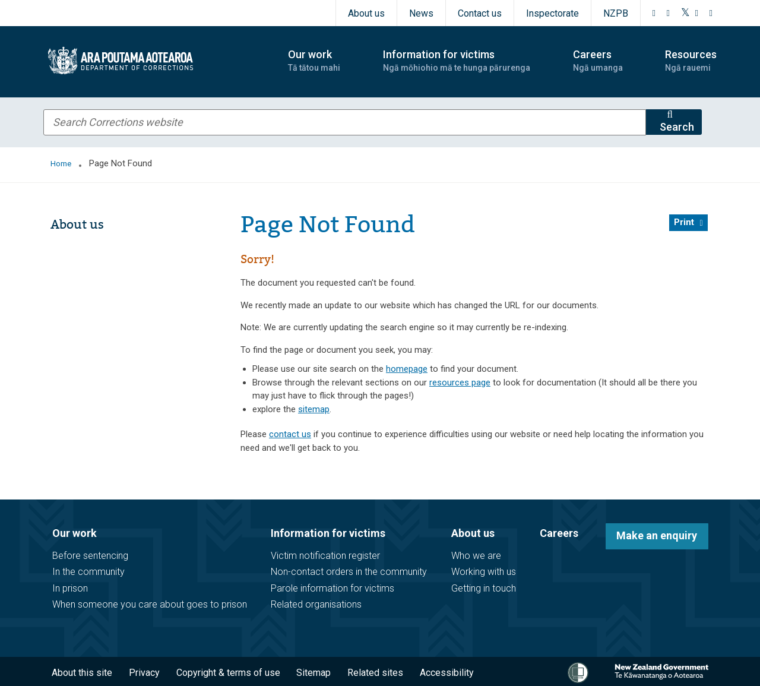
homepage (407, 368)
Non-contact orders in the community (349, 571)
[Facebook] (654, 13)
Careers (559, 533)
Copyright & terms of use (228, 672)
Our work (74, 533)
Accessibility (447, 672)
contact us (290, 434)
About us (366, 13)
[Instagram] (668, 13)
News (421, 13)
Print (684, 222)
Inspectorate (552, 13)
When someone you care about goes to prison (149, 604)
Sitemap (313, 672)
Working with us (483, 571)
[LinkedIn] (711, 13)
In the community (88, 571)
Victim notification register (325, 555)
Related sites (375, 672)
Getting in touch (483, 588)
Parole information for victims (332, 588)
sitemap (314, 409)
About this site (82, 672)
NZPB (615, 13)
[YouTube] (697, 13)
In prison (70, 588)
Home (60, 163)
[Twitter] (685, 13)
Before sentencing (90, 555)
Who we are (476, 555)
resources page (459, 382)
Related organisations (316, 604)
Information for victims (328, 533)
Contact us (480, 13)
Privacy (144, 672)
